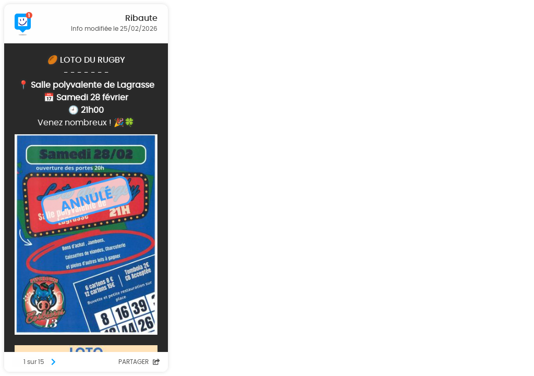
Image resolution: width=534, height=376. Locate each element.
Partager (139, 362)
